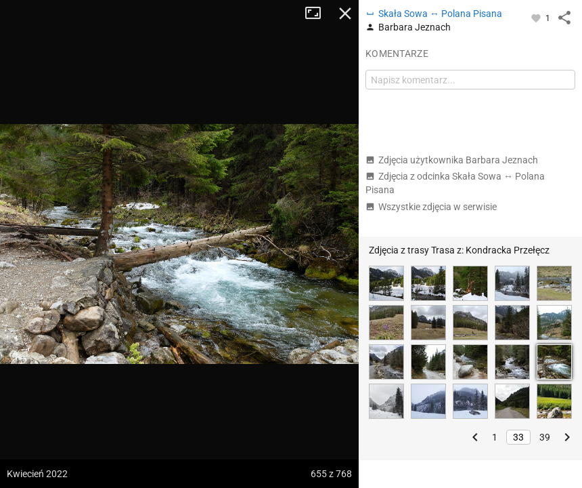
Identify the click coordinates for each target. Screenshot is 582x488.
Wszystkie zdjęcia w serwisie (431, 206)
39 (544, 437)
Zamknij (345, 13)
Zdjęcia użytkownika (451, 160)
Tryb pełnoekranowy (318, 13)
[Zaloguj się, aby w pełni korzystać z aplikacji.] (537, 17)
